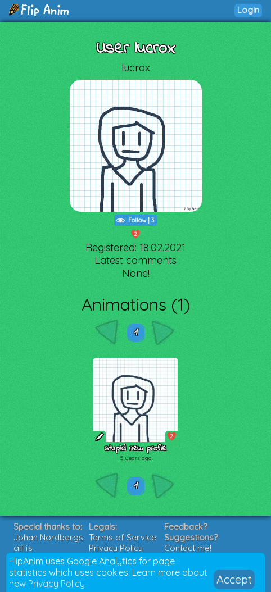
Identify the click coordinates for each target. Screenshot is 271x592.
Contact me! (187, 548)
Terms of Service (122, 537)
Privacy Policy (56, 583)
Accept (234, 579)
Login (248, 9)
